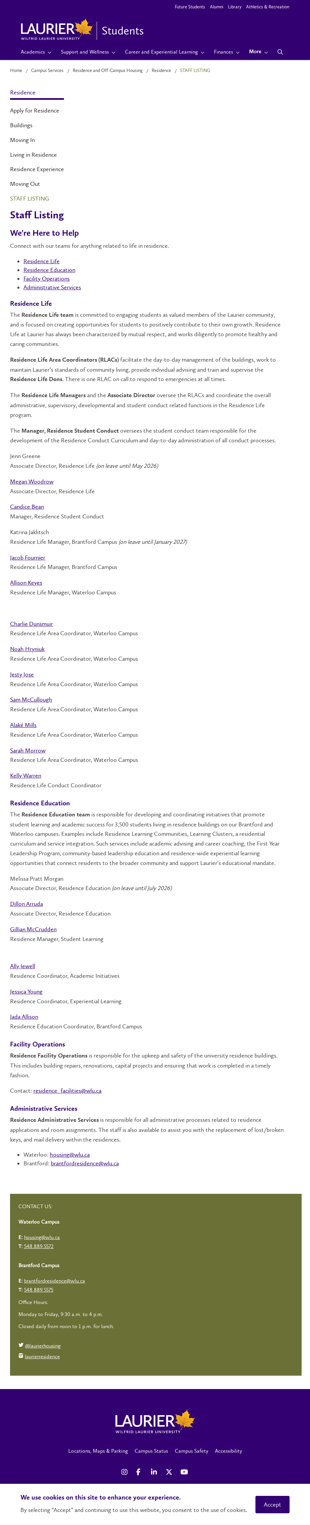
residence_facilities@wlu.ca (67, 1090)
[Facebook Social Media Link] (140, 1472)
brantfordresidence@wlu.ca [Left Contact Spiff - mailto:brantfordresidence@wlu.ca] (54, 1281)
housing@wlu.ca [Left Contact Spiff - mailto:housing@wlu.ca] (42, 1237)
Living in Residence (33, 154)
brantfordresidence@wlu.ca (85, 1163)
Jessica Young (26, 991)
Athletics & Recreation (267, 7)
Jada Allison (24, 1016)
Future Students (190, 7)
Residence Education (49, 270)
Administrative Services (52, 287)
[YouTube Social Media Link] (184, 1472)
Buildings (21, 125)
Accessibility (228, 1451)
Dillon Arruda (26, 903)
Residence (161, 70)
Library (234, 7)
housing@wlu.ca (70, 1154)
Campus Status (151, 1451)
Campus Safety (191, 1451)
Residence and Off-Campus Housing (108, 70)
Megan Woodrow (32, 481)
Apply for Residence (34, 110)
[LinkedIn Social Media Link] (155, 1472)
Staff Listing (29, 198)
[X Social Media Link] (170, 1472)
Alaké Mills (23, 725)
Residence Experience (37, 169)
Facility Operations (46, 278)
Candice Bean (27, 506)
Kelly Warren (25, 775)
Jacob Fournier (27, 557)
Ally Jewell (22, 966)
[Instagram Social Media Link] (126, 1472)
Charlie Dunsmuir (31, 624)
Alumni (216, 7)
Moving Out (25, 184)
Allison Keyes (26, 582)
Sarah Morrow (28, 750)
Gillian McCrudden (33, 929)
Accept (272, 1504)
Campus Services (47, 70)
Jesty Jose (22, 674)
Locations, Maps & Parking (98, 1451)
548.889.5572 (39, 1246)
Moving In (22, 140)
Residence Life (41, 261)
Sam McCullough (31, 699)
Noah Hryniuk (27, 649)
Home (16, 70)
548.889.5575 (38, 1290)
